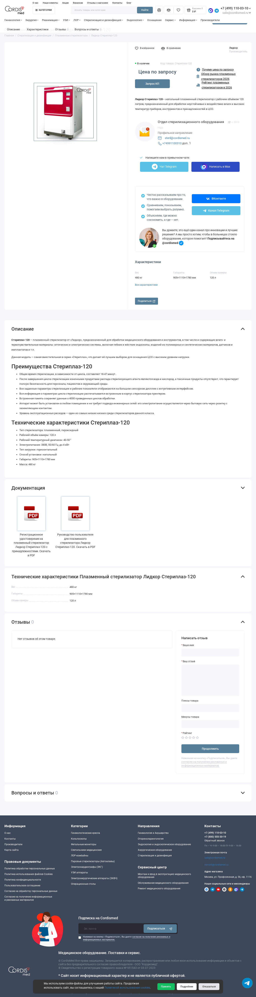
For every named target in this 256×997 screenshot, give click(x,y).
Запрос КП (152, 83)
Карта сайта (11, 850)
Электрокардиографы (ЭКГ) (87, 867)
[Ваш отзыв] (210, 680)
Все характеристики (146, 284)
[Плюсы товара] (210, 708)
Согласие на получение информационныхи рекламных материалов (28, 898)
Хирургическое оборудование (155, 850)
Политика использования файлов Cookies (28, 874)
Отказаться (209, 986)
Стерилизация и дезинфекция (103, 20)
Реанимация (51, 20)
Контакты (117, 3)
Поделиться (146, 301)
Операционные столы (83, 884)
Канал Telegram (216, 210)
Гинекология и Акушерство (153, 833)
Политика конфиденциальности (22, 879)
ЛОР (77, 20)
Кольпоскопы (79, 838)
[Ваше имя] (210, 652)
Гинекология (13, 20)
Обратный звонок (214, 840)
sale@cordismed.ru (214, 857)
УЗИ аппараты (79, 872)
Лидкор (233, 48)
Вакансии (78, 3)
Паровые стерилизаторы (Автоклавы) (93, 861)
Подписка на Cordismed (98, 918)
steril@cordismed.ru (177, 138)
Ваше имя (188, 645)
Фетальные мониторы (83, 844)
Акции (65, 3)
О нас (35, 3)
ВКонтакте (216, 198)
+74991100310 (172, 143)
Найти (144, 10)
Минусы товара (190, 717)
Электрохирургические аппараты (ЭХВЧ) (94, 878)
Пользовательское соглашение (22, 885)
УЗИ (66, 20)
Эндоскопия (135, 20)
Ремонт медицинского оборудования (159, 888)
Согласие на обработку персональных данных (30, 891)
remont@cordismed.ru (216, 864)
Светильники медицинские (86, 850)
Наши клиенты (50, 3)
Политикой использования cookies (127, 987)
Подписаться (160, 928)
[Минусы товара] (210, 724)
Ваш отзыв (189, 661)
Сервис (170, 20)
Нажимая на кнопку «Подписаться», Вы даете (126, 938)
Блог (129, 3)
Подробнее (186, 986)
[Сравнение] (168, 10)
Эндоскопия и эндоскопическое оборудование (164, 844)
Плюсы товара (189, 700)
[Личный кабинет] (159, 10)
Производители (210, 20)
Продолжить (210, 748)
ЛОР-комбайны (79, 855)
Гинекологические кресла (85, 833)
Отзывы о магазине (97, 3)
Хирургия (32, 20)
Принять (166, 986)
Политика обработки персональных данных (29, 868)
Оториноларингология (151, 838)
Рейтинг (187, 733)
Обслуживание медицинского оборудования (163, 883)
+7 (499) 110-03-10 (236, 8)
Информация (188, 20)
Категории (44, 10)
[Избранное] (178, 10)
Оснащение (154, 20)
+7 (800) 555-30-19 (215, 836)
